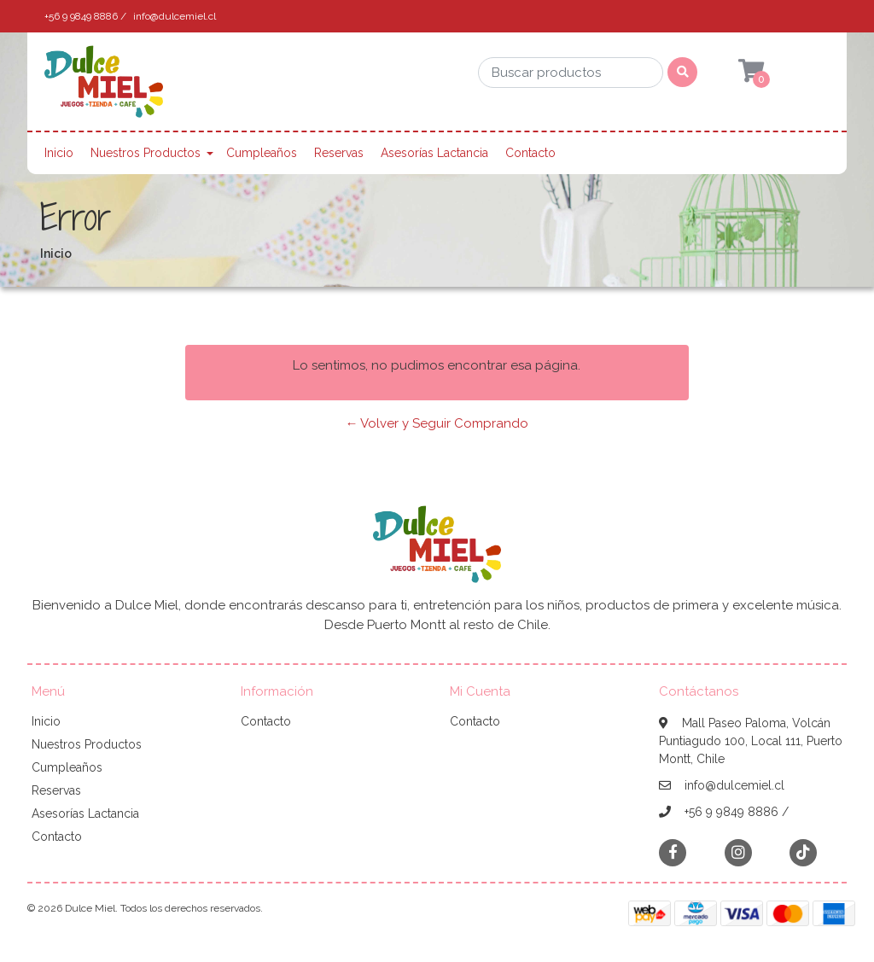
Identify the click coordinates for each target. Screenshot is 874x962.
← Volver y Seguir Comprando (436, 423)
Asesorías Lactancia (434, 153)
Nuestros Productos (145, 153)
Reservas (339, 153)
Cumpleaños (261, 153)
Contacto (530, 153)
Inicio (58, 153)
